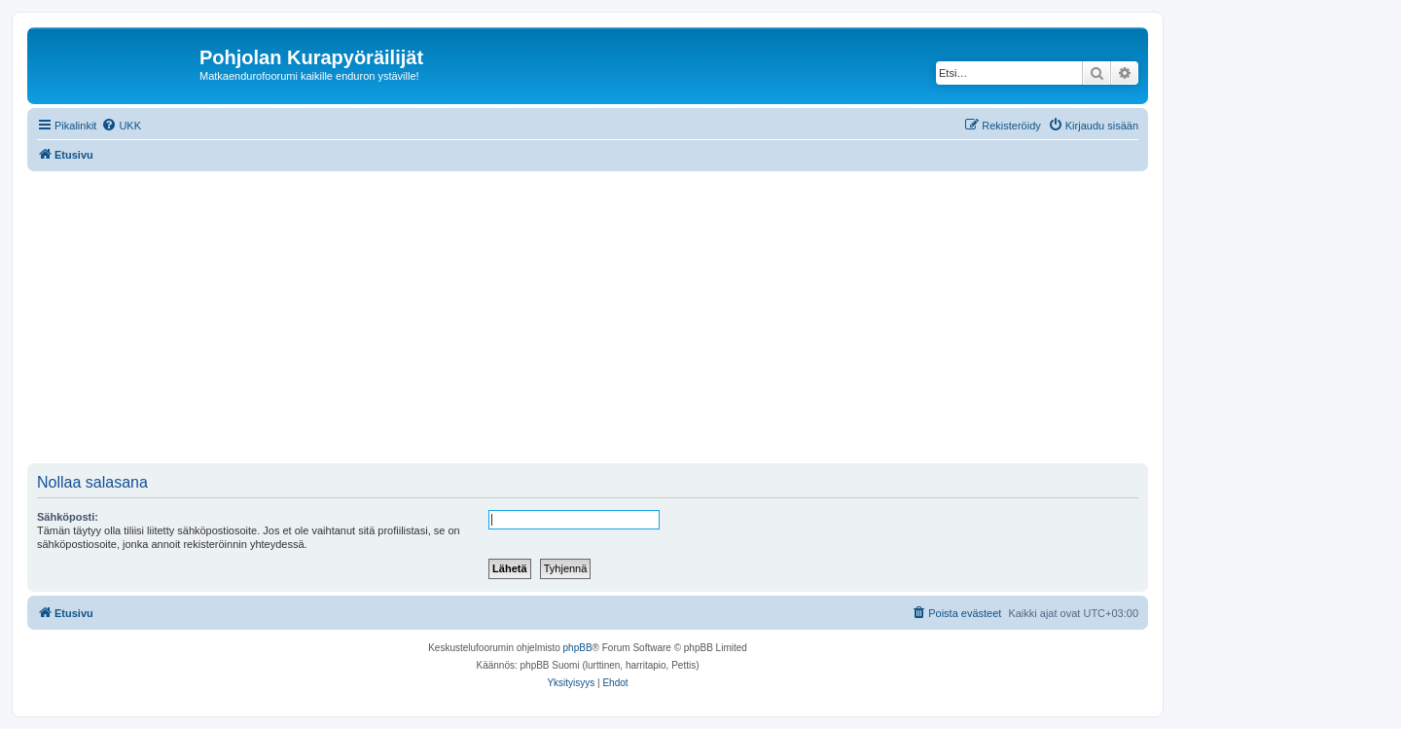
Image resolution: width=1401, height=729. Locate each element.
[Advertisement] (611, 317)
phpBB (578, 647)
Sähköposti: (67, 517)
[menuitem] (121, 125)
